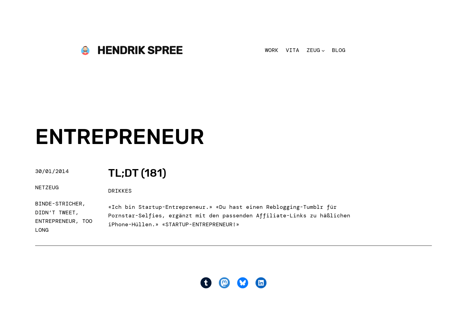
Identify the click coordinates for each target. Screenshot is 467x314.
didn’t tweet (55, 212)
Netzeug (47, 187)
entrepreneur (55, 221)
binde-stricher (58, 203)
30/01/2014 (52, 171)
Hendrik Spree (139, 50)
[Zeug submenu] (323, 50)
